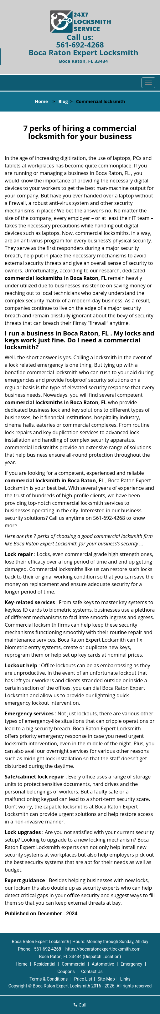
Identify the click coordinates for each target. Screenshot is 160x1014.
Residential (44, 964)
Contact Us (92, 971)
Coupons (66, 971)
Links (125, 979)
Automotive (103, 964)
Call (80, 1005)
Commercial (73, 964)
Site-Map (106, 979)
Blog (63, 101)
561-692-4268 (80, 44)
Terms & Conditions (48, 979)
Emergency (131, 964)
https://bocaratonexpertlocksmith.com (103, 949)
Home (41, 101)
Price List (83, 979)
